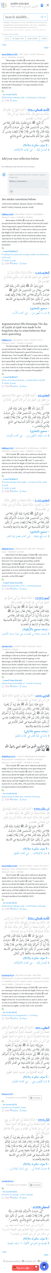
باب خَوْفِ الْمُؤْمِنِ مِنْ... (35, 435)
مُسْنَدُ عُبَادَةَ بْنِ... (15, 1168)
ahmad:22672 (8, 548)
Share (14, 100)
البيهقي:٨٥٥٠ (42, 1027)
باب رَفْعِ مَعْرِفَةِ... (38, 536)
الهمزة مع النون (40, 1243)
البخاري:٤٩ (43, 395)
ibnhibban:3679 (8, 756)
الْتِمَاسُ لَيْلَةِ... (40, 150)
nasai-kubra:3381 (9, 865)
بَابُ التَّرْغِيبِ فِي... (37, 1081)
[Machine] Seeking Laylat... (14, 97)
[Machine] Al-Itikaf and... (13, 796)
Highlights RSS (30, 1261)
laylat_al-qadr (10, 260)
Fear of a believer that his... (14, 380)
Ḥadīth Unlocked (20, 3)
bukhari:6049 (8, 214)
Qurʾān (6, 38)
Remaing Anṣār (35, 585)
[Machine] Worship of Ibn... (14, 585)
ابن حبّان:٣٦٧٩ (41, 808)
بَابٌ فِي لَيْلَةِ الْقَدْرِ (39, 736)
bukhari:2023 (8, 448)
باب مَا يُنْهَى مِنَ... (37, 313)
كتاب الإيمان (12, 435)
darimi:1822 (7, 646)
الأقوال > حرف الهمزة (18, 1243)
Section (6, 1107)
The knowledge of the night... (15, 482)
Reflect (15, 263)
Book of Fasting (34, 683)
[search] (21, 17)
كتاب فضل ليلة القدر (16, 536)
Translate (35, 1097)
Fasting (34, 1015)
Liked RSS (44, 1261)
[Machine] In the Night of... (14, 683)
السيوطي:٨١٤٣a (41, 1207)
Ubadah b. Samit (19, 1107)
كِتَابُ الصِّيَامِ (18, 1081)
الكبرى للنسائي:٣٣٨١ (38, 918)
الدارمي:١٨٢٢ (42, 695)
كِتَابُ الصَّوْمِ (21, 736)
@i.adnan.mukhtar (13, 1261)
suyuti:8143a (7, 1181)
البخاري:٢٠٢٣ (42, 500)
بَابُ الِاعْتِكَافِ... (38, 853)
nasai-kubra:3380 (9, 54)
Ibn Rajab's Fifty (18, 38)
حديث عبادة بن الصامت (35, 633)
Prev (5, 44)
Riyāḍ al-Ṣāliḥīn (32, 38)
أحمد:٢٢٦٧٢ (42, 598)
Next (46, 47)
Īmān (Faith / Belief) (36, 380)
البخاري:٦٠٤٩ (42, 272)
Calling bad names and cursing (16, 254)
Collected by (7, 203)
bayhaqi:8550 (8, 975)
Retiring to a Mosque (37, 97)
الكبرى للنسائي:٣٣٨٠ (38, 109)
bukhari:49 (6, 339)
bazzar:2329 (7, 1093)
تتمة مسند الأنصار (10, 633)
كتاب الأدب (18, 313)
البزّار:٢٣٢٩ (43, 1120)
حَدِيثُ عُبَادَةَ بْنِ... (37, 1168)
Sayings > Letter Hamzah (22, 1194)
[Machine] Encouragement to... (16, 1015)
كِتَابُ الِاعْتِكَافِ (21, 150)
